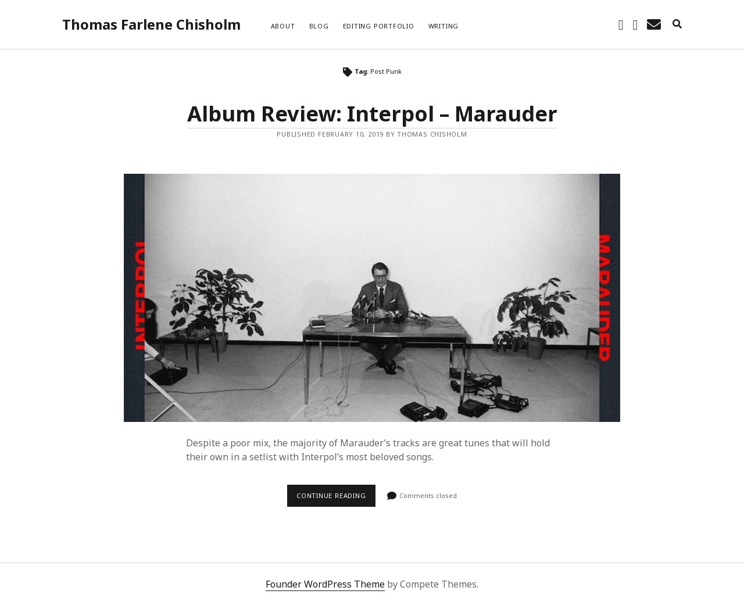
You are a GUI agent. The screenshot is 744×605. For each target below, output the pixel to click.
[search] (677, 24)
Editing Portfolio (378, 26)
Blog (319, 26)
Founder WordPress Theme (325, 584)
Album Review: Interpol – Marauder (372, 113)
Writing (443, 26)
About (283, 26)
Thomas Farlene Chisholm (151, 24)
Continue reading (335, 499)
